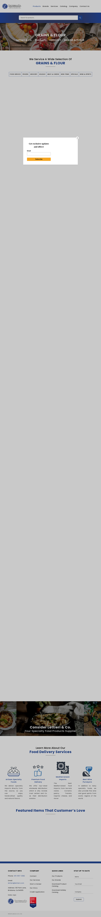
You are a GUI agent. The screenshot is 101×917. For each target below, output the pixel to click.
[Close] (77, 138)
